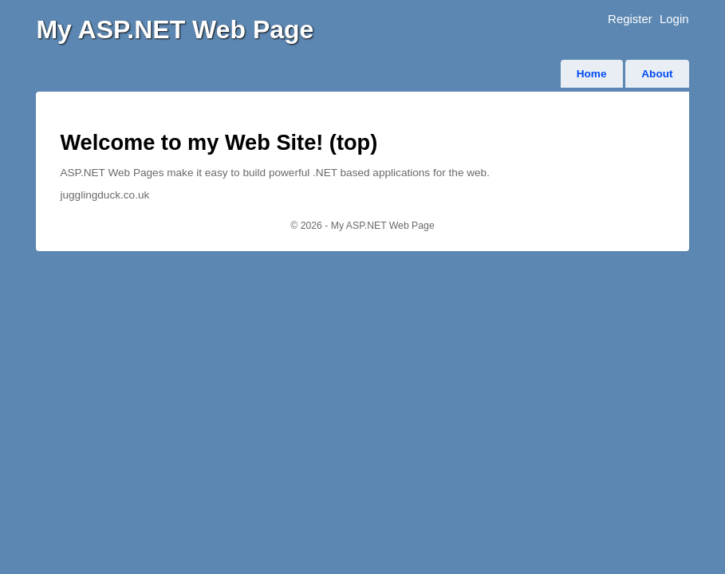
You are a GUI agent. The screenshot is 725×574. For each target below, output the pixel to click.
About (656, 74)
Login (674, 19)
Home (592, 74)
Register (630, 19)
